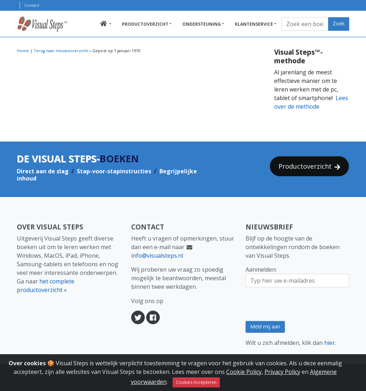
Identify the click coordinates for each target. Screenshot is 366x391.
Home (23, 50)
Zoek (339, 23)
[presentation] (300, 304)
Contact (31, 5)
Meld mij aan (265, 326)
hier (329, 343)
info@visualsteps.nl (157, 255)
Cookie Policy (244, 380)
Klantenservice (254, 24)
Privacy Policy (282, 380)
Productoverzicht (145, 24)
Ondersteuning (201, 24)
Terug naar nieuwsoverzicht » (62, 50)
